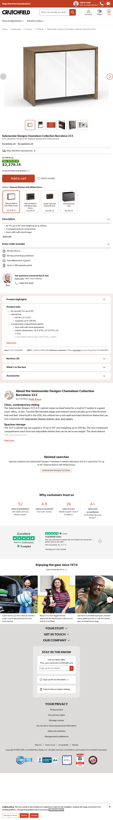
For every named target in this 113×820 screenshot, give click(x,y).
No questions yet (25, 144)
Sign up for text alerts (56, 680)
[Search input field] (57, 12)
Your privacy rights (56, 715)
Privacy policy (56, 710)
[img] (102, 4)
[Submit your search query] (72, 12)
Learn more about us (56, 570)
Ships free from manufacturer (16, 4)
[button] (110, 600)
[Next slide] (110, 76)
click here (76, 350)
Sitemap (75, 745)
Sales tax (38, 745)
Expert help (19, 279)
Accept (34, 815)
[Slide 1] (30, 125)
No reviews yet (9, 144)
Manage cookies (56, 720)
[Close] (110, 807)
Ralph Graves (35, 399)
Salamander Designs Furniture (56, 470)
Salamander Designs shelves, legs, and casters (49, 419)
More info (7, 237)
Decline (24, 815)
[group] (11, 201)
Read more (11, 343)
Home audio (16, 29)
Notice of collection (56, 731)
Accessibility (63, 745)
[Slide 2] (41, 125)
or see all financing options (15, 171)
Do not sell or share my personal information (56, 726)
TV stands (40, 29)
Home (4, 29)
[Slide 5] (72, 125)
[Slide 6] (83, 125)
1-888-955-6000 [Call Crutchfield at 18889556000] (24, 283)
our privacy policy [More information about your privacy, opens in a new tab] (56, 810)
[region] (56, 600)
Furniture (28, 29)
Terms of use (50, 745)
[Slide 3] (51, 125)
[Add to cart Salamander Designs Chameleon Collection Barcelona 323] (18, 178)
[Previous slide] (3, 76)
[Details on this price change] (12, 157)
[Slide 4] (62, 125)
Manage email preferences (57, 737)
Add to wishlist (46, 178)
